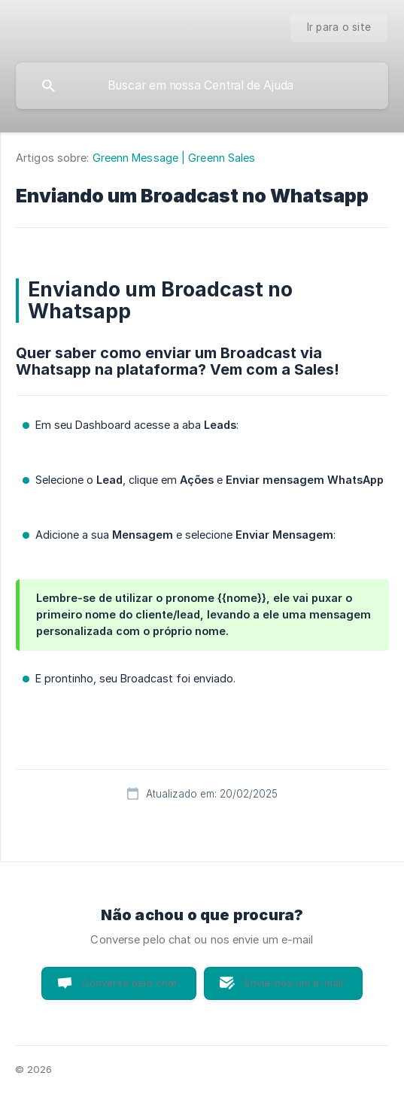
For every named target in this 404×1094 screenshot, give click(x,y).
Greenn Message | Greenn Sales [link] (174, 157)
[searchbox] (202, 85)
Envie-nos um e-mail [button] (294, 983)
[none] (339, 28)
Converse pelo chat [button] (130, 983)
